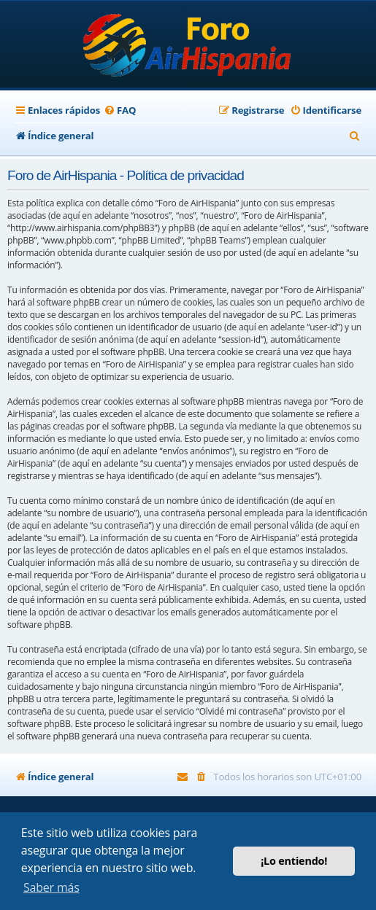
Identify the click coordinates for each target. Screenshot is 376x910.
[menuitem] (120, 110)
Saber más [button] (51, 887)
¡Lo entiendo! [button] (294, 861)
